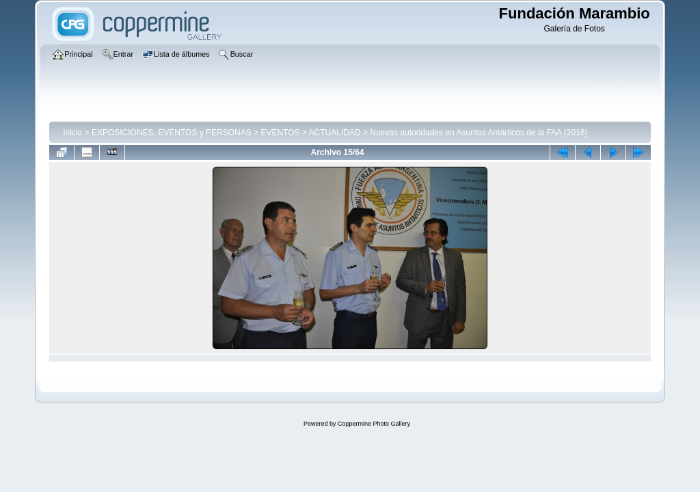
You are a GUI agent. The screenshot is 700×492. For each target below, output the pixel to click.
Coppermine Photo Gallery (374, 423)
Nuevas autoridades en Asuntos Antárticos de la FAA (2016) (478, 132)
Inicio (72, 132)
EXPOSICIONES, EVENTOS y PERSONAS (172, 132)
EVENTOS (279, 132)
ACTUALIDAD (335, 132)
